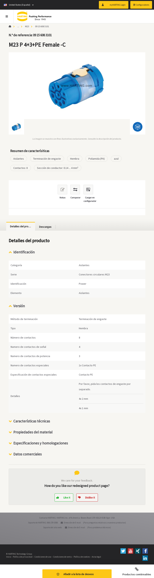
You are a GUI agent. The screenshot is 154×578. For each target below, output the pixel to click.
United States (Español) (17, 4)
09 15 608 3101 (42, 26)
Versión (19, 306)
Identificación (24, 252)
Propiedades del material (32, 432)
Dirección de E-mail (72, 522)
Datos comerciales (27, 454)
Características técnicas (31, 421)
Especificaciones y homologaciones (40, 443)
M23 (27, 26)
